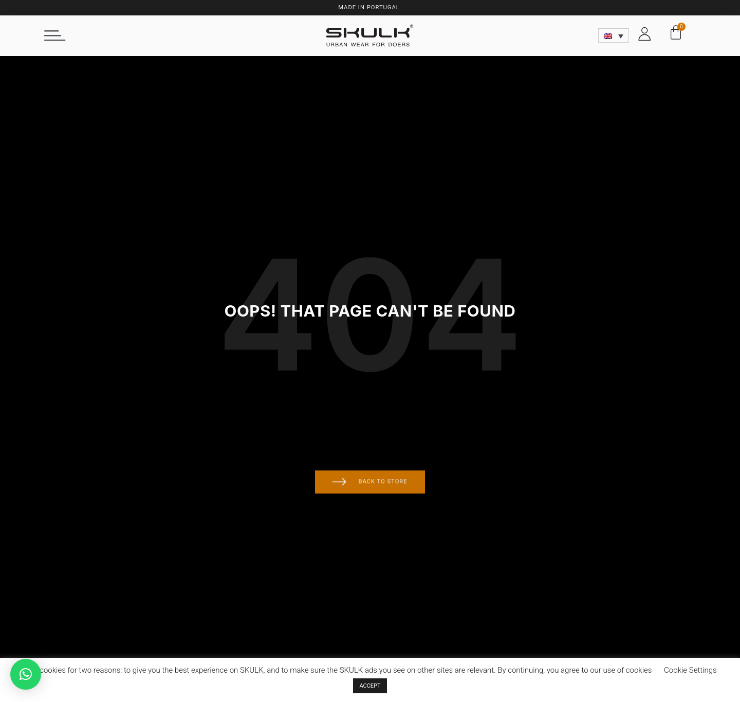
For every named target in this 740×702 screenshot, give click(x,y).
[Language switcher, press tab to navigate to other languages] (614, 35)
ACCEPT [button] (369, 685)
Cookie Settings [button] (690, 670)
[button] (55, 36)
